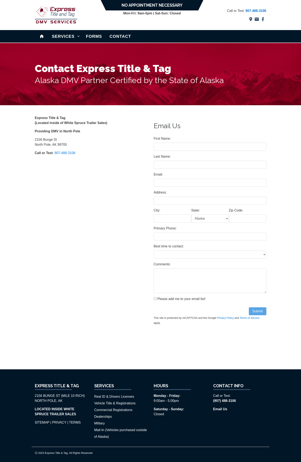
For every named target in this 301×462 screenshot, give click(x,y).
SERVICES (63, 36)
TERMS (75, 422)
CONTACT (120, 36)
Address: (160, 192)
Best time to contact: (169, 246)
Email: (158, 174)
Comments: (162, 264)
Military (99, 423)
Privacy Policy (225, 317)
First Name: (162, 138)
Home (42, 36)
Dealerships (103, 416)
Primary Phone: (165, 228)
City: (157, 210)
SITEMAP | (43, 422)
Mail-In (99, 430)
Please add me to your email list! (180, 299)
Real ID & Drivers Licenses (114, 396)
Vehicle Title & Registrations (115, 403)
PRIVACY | (60, 422)
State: (195, 210)
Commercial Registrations (113, 410)
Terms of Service (249, 317)
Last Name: (162, 156)
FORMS (94, 36)
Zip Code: (236, 210)
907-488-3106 (64, 153)
